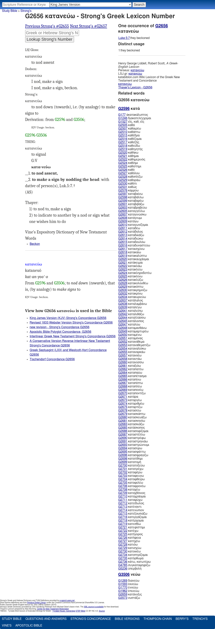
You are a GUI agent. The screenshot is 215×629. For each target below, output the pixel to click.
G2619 (122, 255)
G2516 (122, 138)
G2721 (122, 527)
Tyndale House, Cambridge (63, 611)
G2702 (122, 472)
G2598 (122, 197)
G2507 (122, 128)
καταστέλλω (131, 434)
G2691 (122, 441)
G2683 (122, 424)
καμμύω (128, 190)
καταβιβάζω (131, 204)
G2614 (122, 238)
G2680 (122, 417)
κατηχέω (129, 541)
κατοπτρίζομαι (133, 554)
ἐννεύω (128, 587)
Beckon (35, 243)
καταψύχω (130, 499)
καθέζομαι (130, 138)
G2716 (122, 517)
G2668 (122, 386)
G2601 (122, 204)
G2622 (122, 266)
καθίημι (128, 162)
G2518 (122, 145)
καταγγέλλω (131, 211)
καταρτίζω (130, 407)
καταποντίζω (132, 393)
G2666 (122, 379)
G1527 (122, 121)
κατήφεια (129, 537)
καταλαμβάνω (132, 303)
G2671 (122, 396)
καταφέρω (130, 472)
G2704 (122, 479)
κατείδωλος (131, 503)
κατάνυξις (130, 594)
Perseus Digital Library (36, 603)
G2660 (122, 362)
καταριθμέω (131, 403)
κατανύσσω (131, 362)
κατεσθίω (129, 523)
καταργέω (130, 400)
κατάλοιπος (131, 321)
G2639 (122, 307)
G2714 (122, 510)
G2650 (122, 334)
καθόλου (129, 173)
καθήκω (128, 152)
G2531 (122, 187)
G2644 (122, 317)
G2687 (122, 434)
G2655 (122, 352)
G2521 (122, 156)
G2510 (122, 132)
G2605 (122, 211)
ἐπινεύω (128, 591)
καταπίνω (129, 379)
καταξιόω (129, 365)
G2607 (122, 214)
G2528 (122, 176)
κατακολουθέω (133, 283)
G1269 (122, 580)
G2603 (122, 207)
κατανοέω (130, 355)
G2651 (122, 338)
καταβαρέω (131, 200)
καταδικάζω (131, 235)
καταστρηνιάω (133, 441)
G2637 (122, 300)
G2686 (122, 431)
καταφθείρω (131, 479)
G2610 (122, 224)
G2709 (122, 493)
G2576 (122, 190)
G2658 (122, 358)
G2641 (122, 310)
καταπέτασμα (132, 376)
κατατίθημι (130, 458)
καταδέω (129, 228)
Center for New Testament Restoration (53, 609)
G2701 (122, 468)
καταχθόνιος (131, 493)
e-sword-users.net (67, 600)
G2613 (122, 235)
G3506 (79, 119)
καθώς (127, 187)
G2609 (122, 221)
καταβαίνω (130, 193)
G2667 (122, 383)
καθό (126, 169)
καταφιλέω (130, 482)
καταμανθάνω (132, 327)
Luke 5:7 (124, 38)
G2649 (122, 331)
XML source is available (94, 607)
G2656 (161, 26)
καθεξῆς (128, 142)
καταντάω (130, 358)
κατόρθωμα (130, 558)
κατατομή (129, 462)
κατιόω (128, 544)
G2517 (122, 142)
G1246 (122, 118)
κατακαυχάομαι (133, 259)
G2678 (122, 410)
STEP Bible (80, 611)
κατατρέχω (130, 468)
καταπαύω (130, 372)
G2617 (122, 248)
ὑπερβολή (130, 568)
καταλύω (129, 324)
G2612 (122, 231)
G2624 (122, 272)
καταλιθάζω (131, 314)
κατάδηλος (130, 231)
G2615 (122, 242)
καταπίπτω (130, 383)
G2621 (122, 262)
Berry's (182, 618)
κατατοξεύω (131, 465)
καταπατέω (130, 369)
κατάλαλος (130, 300)
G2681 (122, 420)
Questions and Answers (46, 618)
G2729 (122, 548)
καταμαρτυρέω (133, 331)
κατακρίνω (130, 293)
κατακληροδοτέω (135, 272)
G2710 (122, 496)
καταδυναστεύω (134, 245)
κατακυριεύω (132, 297)
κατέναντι (130, 506)
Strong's (25, 10)
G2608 (122, 217)
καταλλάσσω (132, 317)
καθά (126, 125)
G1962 (122, 591)
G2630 (122, 290)
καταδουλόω (131, 242)
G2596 (60, 119)
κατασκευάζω (132, 417)
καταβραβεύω (132, 207)
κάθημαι (128, 156)
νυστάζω (129, 597)
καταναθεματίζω (134, 345)
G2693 (122, 444)
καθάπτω (129, 132)
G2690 (122, 438)
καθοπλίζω (130, 176)
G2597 (122, 193)
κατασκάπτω (131, 413)
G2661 (122, 365)
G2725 (122, 534)
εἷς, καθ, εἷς (131, 121)
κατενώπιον (131, 510)
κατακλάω (130, 266)
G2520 (122, 152)
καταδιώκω (130, 238)
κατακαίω (129, 252)
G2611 (122, 228)
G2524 (122, 162)
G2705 (122, 482)
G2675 (122, 407)
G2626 (122, 279)
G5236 (122, 568)
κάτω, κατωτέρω (134, 561)
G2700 (122, 465)
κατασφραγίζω (133, 455)
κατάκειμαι (130, 262)
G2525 (122, 166)
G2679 (122, 413)
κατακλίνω (130, 276)
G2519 (122, 149)
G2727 (122, 541)
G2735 (122, 558)
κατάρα (128, 396)
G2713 (122, 506)
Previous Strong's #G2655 (47, 26)
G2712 (122, 503)
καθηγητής (130, 149)
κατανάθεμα (131, 341)
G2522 (122, 159)
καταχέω (129, 489)
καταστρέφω (132, 438)
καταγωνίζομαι (133, 224)
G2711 (122, 499)
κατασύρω (130, 448)
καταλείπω (130, 310)
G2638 (122, 303)
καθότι (127, 183)
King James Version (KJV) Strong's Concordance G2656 (68, 318)
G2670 (122, 393)
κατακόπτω (130, 286)
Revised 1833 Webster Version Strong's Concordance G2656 (71, 322)
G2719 (122, 523)
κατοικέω (129, 551)
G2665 (122, 376)
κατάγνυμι (130, 217)
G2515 (122, 135)
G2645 (122, 321)
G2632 (122, 293)
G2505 (122, 125)
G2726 (122, 537)
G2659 (122, 594)
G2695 (122, 451)
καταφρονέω (132, 486)
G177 (122, 114)
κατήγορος (130, 534)
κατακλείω (130, 269)
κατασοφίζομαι (133, 431)
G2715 (122, 513)
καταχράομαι (132, 496)
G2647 (122, 324)
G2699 (122, 462)
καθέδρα (129, 135)
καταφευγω (131, 475)
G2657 (122, 355)
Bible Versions (127, 618)
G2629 (122, 286)
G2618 (122, 252)
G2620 (122, 259)
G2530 (122, 183)
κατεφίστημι (131, 527)
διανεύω (128, 580)
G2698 (122, 458)
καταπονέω (130, 389)
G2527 (122, 173)
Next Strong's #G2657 (88, 26)
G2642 (122, 314)
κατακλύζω (130, 279)
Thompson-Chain (157, 618)
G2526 (122, 169)
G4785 (122, 565)
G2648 (122, 327)
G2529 (122, 180)
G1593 (122, 584)
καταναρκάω (131, 352)
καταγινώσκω (132, 214)
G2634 (122, 297)
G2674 (122, 403)
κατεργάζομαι (132, 517)
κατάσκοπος (131, 427)
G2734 (122, 554)
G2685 (122, 427)
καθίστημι (129, 166)
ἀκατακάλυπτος (133, 114)
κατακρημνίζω (132, 290)
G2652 (122, 341)
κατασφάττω (132, 451)
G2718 (122, 520)
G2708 (122, 489)
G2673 (122, 400)
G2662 (122, 369)
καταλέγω (130, 307)
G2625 (122, 276)
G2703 (122, 475)
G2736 (122, 561)
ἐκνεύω (128, 584)
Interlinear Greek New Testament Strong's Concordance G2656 (73, 336)
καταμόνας (130, 338)
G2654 (122, 348)
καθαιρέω (129, 128)
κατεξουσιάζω (132, 513)
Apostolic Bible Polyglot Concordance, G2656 (60, 331)
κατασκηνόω (131, 420)
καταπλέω (130, 386)
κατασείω (129, 410)
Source (102, 611)
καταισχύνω (131, 248)
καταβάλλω (131, 197)
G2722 (122, 530)
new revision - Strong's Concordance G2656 (59, 327)
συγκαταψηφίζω (134, 565)
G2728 (122, 544)
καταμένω (130, 334)
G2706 (122, 486)
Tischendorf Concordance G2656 (52, 359)
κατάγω (128, 221)
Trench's (200, 618)
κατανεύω (137, 70)
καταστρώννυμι (133, 444)
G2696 (122, 455)
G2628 (122, 283)
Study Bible (9, 10)
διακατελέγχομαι (134, 118)
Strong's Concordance (90, 618)
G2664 (122, 372)
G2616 (122, 245)
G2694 (122, 448)
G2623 (122, 269)
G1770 (122, 587)
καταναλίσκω (132, 348)
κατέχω (128, 530)
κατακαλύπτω (132, 255)
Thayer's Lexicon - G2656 (135, 87)
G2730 (122, 551)
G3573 (122, 597)
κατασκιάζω (131, 424)
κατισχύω (129, 548)
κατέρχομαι (131, 520)
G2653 (122, 345)
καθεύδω (129, 145)
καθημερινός (131, 159)
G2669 (122, 389)
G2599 (122, 200)
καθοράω (129, 180)
